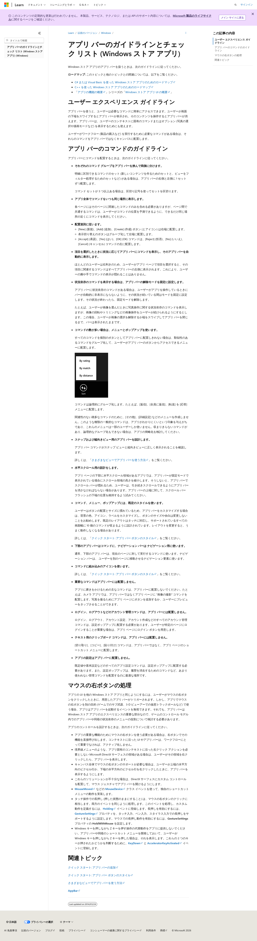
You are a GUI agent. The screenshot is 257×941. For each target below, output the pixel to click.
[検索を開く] (235, 5)
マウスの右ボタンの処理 (228, 55)
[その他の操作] (186, 33)
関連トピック (222, 59)
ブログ (49, 930)
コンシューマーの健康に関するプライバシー (114, 930)
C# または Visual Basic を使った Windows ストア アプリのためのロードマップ (124, 82)
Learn (71, 32)
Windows (106, 32)
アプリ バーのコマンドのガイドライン (232, 49)
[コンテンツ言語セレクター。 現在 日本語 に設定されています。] (11, 922)
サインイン (246, 4)
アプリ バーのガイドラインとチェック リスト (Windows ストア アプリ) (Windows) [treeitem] (25, 51)
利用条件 (151, 930)
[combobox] (24, 40)
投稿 (61, 930)
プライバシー (76, 930)
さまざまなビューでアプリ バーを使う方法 (119, 460)
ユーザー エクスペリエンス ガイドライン (232, 41)
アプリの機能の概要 (90, 92)
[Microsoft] (6, 4)
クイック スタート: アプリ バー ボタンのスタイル (123, 538)
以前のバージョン (87, 32)
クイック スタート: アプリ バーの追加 (92, 867)
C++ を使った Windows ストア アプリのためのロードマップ (113, 87)
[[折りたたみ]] (39, 33)
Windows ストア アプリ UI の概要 (146, 92)
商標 (162, 930)
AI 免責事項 (10, 930)
